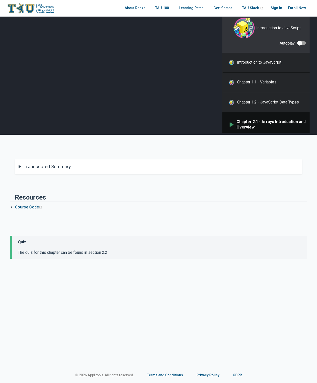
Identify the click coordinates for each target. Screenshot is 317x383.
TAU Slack (253, 8)
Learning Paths (191, 8)
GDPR (237, 375)
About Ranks (135, 8)
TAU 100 (162, 8)
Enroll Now (297, 8)
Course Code (29, 207)
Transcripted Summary (47, 166)
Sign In (276, 8)
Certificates (222, 8)
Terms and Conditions (165, 375)
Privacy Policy (207, 375)
